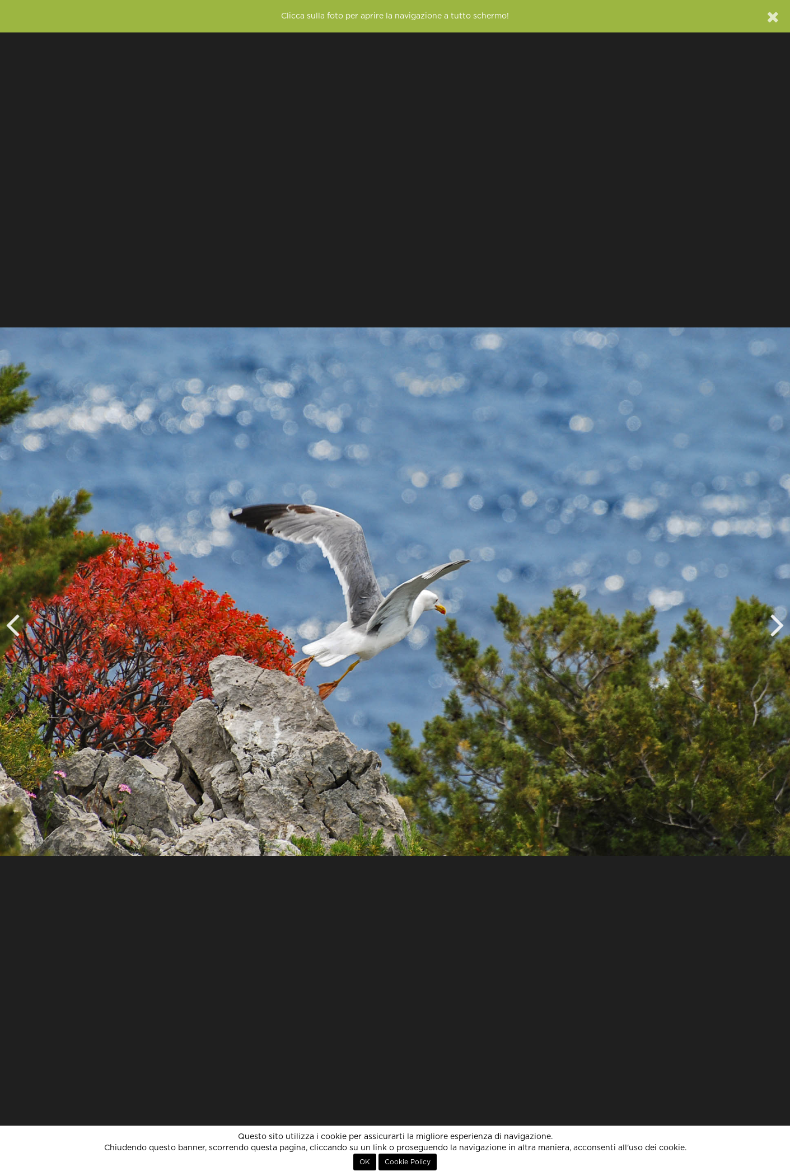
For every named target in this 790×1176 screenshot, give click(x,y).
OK (364, 1162)
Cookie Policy (408, 1162)
